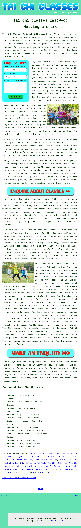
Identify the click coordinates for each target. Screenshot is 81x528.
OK (63, 521)
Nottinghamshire (10, 453)
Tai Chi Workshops (26, 447)
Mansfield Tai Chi (17, 473)
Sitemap (5, 495)
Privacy (76, 495)
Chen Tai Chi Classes (28, 418)
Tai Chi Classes (30, 415)
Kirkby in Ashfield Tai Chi (41, 463)
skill (45, 37)
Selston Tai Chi (53, 469)
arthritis (73, 331)
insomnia (39, 274)
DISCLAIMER (74, 13)
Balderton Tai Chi (68, 463)
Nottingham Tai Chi (12, 463)
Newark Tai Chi (57, 453)
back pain (53, 319)
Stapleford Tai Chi (12, 469)
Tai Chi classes (50, 75)
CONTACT (64, 13)
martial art (47, 71)
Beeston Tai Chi (34, 469)
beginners (7, 344)
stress (30, 315)
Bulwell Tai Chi (68, 460)
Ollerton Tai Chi (22, 460)
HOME (49, 13)
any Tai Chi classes (48, 233)
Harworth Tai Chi (33, 466)
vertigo (55, 293)
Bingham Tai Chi (11, 466)
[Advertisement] (61, 407)
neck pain (24, 331)
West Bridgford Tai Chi (21, 457)
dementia (45, 335)
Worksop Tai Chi (46, 457)
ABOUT (56, 13)
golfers (11, 312)
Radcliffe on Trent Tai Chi (61, 466)
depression (73, 286)
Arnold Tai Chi (39, 453)
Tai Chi (58, 65)
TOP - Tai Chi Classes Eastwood (19, 478)
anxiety (28, 296)
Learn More (53, 521)
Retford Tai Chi (41, 473)
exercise (56, 87)
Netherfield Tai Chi (46, 460)
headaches (7, 325)
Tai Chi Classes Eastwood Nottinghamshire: (28, 34)
